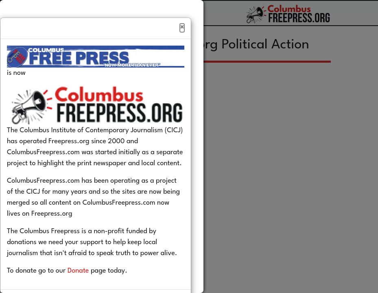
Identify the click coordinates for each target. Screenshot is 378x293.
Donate (90, 288)
